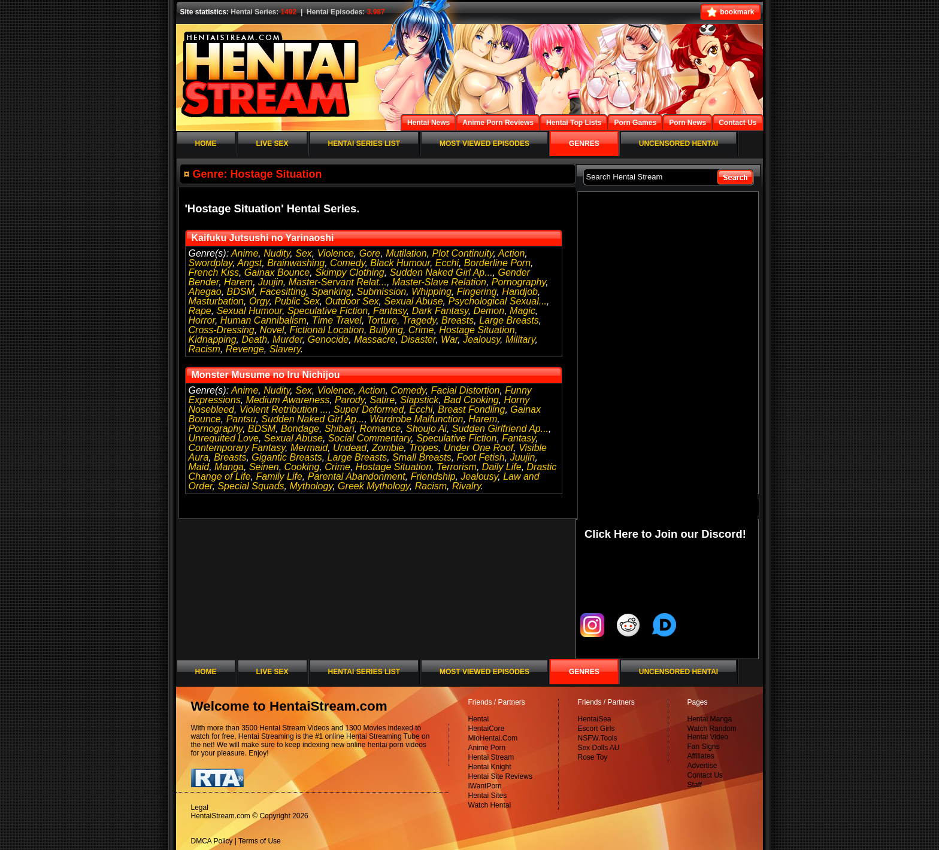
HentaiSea (594, 719)
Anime (244, 253)
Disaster (418, 339)
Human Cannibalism (263, 320)
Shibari (340, 429)
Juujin (270, 282)
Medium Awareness (288, 400)
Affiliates (700, 756)
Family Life (279, 476)
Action (511, 253)
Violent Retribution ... (284, 409)
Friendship (433, 476)
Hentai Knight (489, 767)
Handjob (520, 292)
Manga (229, 467)
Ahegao (205, 292)
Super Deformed (369, 409)
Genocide (328, 339)
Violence (335, 253)
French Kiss (214, 272)
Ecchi (447, 263)
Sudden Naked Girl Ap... (441, 272)
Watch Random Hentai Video (712, 732)
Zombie (388, 448)
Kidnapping (213, 339)
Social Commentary (369, 438)
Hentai (478, 719)
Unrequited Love (224, 438)
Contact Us (705, 775)
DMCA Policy (212, 841)
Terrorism (457, 467)
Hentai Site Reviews (500, 776)
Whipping (431, 292)
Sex (303, 253)
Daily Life (502, 467)
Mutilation (406, 253)
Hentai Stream (491, 757)
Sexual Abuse (413, 301)
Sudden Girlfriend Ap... (500, 429)
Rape (200, 311)
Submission (382, 292)
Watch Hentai (489, 805)
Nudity (276, 253)
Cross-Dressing (222, 330)
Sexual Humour (249, 311)
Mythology (310, 486)
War (449, 339)
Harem (238, 282)
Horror (202, 320)
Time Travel (337, 320)
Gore (370, 253)
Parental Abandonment (356, 476)
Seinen (264, 467)
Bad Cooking (471, 400)
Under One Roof (479, 448)
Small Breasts (422, 457)
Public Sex (297, 301)
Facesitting (283, 292)
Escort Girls (596, 728)
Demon (489, 311)
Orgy (259, 301)
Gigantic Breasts (287, 457)
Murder (287, 339)
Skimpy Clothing (349, 272)
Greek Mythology (374, 486)
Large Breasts (509, 320)
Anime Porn (487, 748)
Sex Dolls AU (599, 748)
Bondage (300, 429)
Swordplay (211, 263)
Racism (204, 349)
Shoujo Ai (426, 429)
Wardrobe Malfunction (416, 419)
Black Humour (400, 263)
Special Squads (250, 486)
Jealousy (481, 339)
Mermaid (309, 448)
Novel (272, 330)
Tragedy (419, 320)
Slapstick (419, 400)
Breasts (457, 320)
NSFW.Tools (597, 738)
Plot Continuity (462, 253)
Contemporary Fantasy (237, 448)
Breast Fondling (471, 409)
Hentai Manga (709, 719)
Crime (421, 330)
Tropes (423, 448)
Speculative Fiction (327, 311)
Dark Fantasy (440, 311)
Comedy (347, 263)
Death (254, 339)
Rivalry (466, 486)
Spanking (331, 292)
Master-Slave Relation (439, 282)
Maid (199, 467)
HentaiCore (486, 728)
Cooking (302, 467)
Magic (522, 311)
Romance (380, 429)
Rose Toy (593, 757)
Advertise (702, 765)
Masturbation (216, 301)
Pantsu (241, 419)
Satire (382, 400)
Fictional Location (326, 330)
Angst (249, 263)
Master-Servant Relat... (338, 282)
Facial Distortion (465, 390)
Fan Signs (703, 746)
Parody (350, 400)
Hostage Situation (476, 330)
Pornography (519, 282)
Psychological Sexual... (498, 301)
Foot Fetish (481, 457)
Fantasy (390, 311)
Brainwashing (296, 263)
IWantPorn (485, 786)
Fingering (477, 292)
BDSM (241, 292)
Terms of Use (259, 841)
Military (520, 339)
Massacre (374, 339)
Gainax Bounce (277, 272)
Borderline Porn (497, 263)
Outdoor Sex (352, 301)
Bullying (386, 330)
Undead (349, 448)
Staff (694, 785)
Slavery (285, 349)
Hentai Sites (487, 795)
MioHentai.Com (493, 738)
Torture (382, 320)
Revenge (245, 349)
